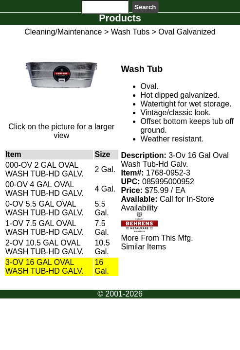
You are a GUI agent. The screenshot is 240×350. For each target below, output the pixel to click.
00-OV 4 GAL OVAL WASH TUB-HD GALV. (44, 188)
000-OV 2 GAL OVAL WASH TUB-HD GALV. (44, 169)
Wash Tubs (130, 32)
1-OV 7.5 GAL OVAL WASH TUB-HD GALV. (44, 227)
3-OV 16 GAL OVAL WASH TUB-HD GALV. (44, 266)
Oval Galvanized (186, 32)
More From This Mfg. (157, 238)
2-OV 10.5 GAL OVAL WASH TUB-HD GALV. (44, 247)
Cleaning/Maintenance (63, 32)
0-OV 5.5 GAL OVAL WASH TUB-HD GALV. (44, 208)
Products (120, 18)
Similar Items (143, 247)
